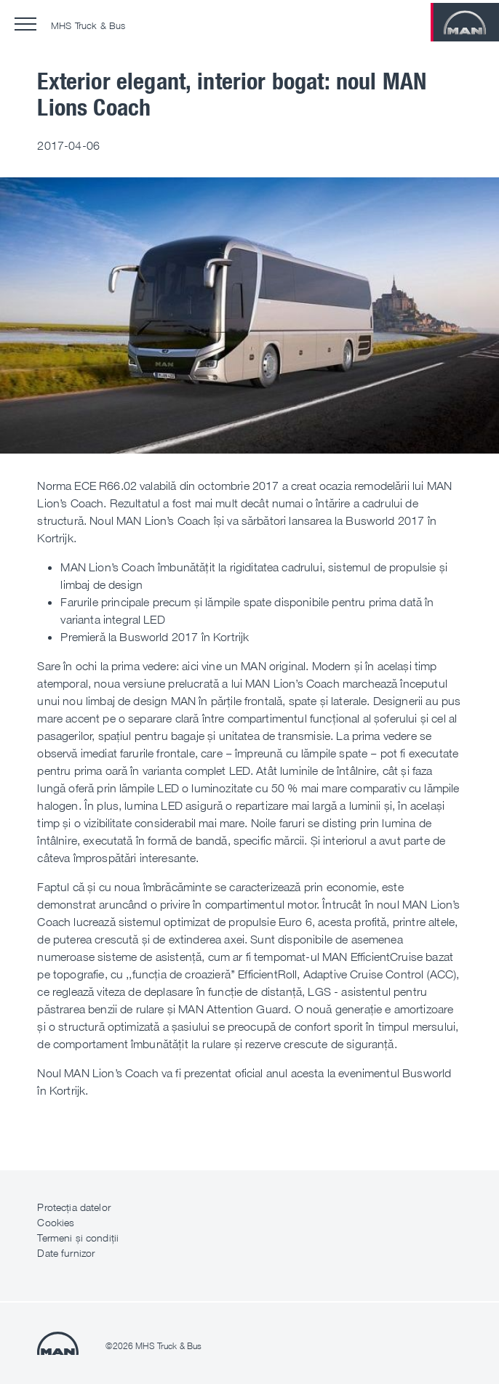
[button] (25, 24)
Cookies (55, 1222)
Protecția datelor (73, 1207)
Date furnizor (66, 1253)
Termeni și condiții (78, 1237)
